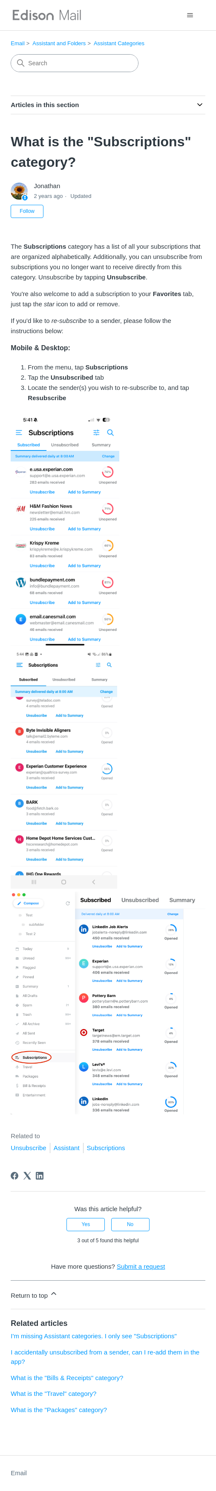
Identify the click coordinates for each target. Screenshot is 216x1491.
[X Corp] (27, 1176)
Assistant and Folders (59, 43)
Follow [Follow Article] (27, 211)
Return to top (34, 1294)
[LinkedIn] (39, 1176)
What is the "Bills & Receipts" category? (67, 1377)
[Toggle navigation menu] (190, 15)
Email (18, 43)
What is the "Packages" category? (59, 1409)
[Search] (74, 63)
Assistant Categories (119, 43)
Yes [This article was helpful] (86, 1224)
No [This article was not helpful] (130, 1224)
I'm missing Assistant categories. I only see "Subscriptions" (94, 1336)
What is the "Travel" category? (53, 1393)
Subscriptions (106, 1147)
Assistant (67, 1147)
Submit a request (141, 1266)
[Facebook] (14, 1176)
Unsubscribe (28, 1147)
